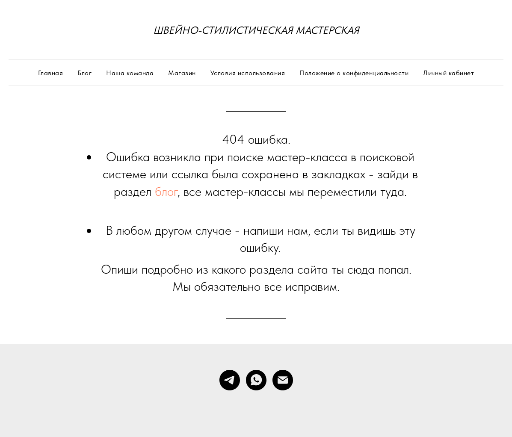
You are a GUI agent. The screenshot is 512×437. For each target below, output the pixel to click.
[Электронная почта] (282, 380)
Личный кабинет (448, 73)
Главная (50, 73)
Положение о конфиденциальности (353, 73)
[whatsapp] (256, 380)
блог (166, 191)
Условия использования (247, 73)
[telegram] (229, 380)
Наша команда (130, 73)
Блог (84, 73)
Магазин (182, 73)
